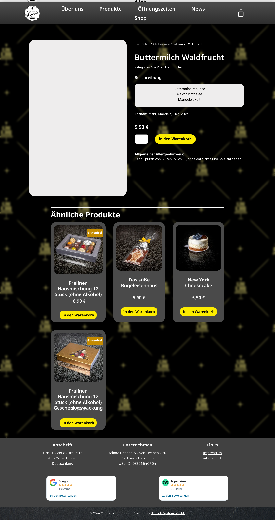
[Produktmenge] (141, 139)
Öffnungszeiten (156, 8)
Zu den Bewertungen (63, 495)
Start (138, 44)
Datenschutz (212, 458)
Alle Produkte (161, 44)
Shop (141, 17)
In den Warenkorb (175, 139)
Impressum (212, 452)
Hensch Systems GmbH (168, 513)
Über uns (72, 8)
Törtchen (177, 67)
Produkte (110, 8)
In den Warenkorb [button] (78, 314)
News (198, 8)
